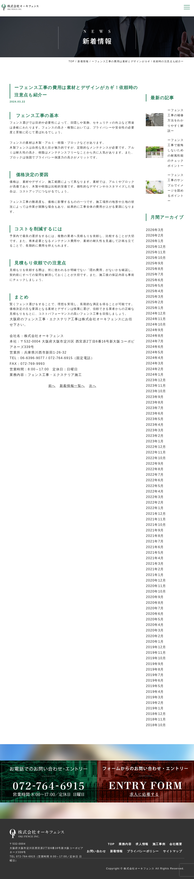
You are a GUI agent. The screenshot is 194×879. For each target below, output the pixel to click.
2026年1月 (155, 241)
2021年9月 (155, 530)
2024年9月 (155, 330)
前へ (52, 386)
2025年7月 (155, 274)
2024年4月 (155, 357)
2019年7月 (155, 675)
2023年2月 (155, 435)
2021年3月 (155, 563)
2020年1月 (155, 641)
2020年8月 (155, 602)
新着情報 (83, 61)
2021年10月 (156, 524)
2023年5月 (155, 419)
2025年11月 (156, 252)
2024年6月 (155, 346)
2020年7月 (155, 608)
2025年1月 (155, 308)
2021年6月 (155, 547)
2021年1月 (155, 575)
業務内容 (125, 844)
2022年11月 (156, 452)
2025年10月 (156, 257)
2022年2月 (155, 502)
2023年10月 (156, 391)
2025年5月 (155, 285)
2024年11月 (156, 319)
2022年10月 (156, 458)
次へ (92, 386)
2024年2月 (155, 369)
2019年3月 (155, 697)
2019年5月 (155, 686)
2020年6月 (155, 613)
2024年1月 (155, 374)
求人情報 (142, 844)
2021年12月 (156, 513)
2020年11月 (156, 586)
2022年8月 (155, 469)
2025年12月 (156, 246)
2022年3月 (155, 497)
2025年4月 (155, 291)
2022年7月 (155, 474)
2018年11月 (156, 719)
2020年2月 (155, 636)
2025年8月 (155, 268)
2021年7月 (155, 541)
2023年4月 (155, 424)
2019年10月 (156, 658)
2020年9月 (155, 597)
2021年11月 (156, 519)
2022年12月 (156, 447)
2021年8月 (155, 536)
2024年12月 (156, 313)
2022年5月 (155, 486)
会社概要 (175, 844)
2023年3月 (155, 430)
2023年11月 (156, 385)
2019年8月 (155, 669)
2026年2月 (155, 235)
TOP (71, 61)
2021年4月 (155, 558)
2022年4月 (155, 491)
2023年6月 (155, 413)
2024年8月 (155, 335)
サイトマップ (172, 851)
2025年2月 (155, 302)
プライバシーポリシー (143, 851)
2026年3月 (155, 230)
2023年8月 (155, 402)
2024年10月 (156, 324)
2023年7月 (155, 408)
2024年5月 (155, 352)
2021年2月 (155, 569)
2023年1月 (155, 441)
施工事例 (159, 844)
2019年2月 (155, 702)
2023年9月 (155, 397)
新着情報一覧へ (72, 386)
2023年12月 (156, 380)
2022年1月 (155, 508)
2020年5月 (155, 619)
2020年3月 (155, 630)
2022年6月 (155, 480)
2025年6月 (155, 280)
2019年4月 (155, 691)
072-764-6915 (25, 856)
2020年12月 (156, 580)
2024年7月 (155, 341)
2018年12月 (156, 714)
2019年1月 (155, 708)
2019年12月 (156, 647)
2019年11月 (156, 652)
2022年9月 (155, 463)
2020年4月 (155, 625)
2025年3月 (155, 296)
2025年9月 (155, 263)
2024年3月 (155, 363)
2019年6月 (155, 680)
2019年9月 (155, 664)
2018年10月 (156, 725)
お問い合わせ (96, 851)
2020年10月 (156, 591)
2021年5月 (155, 552)
